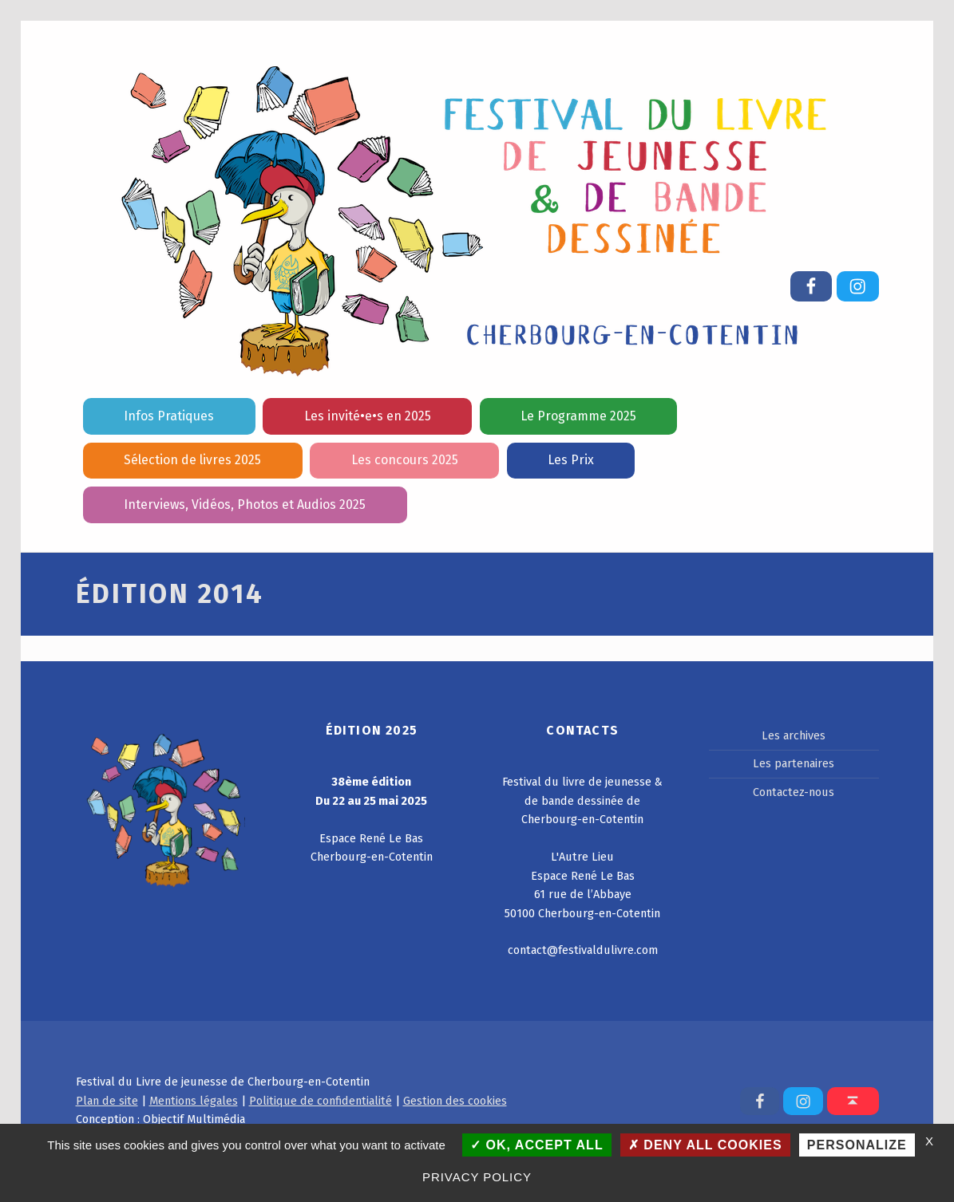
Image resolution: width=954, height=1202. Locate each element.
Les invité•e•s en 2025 (367, 416)
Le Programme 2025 (578, 416)
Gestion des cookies (455, 1101)
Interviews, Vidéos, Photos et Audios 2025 (245, 504)
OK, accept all (537, 1145)
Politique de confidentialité (320, 1101)
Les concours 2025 (404, 459)
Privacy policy (477, 1177)
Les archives (793, 735)
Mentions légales (193, 1101)
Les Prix (571, 459)
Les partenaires (793, 763)
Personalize (857, 1145)
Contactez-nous (793, 792)
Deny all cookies (705, 1145)
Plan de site (107, 1101)
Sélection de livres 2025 (192, 459)
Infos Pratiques (169, 416)
